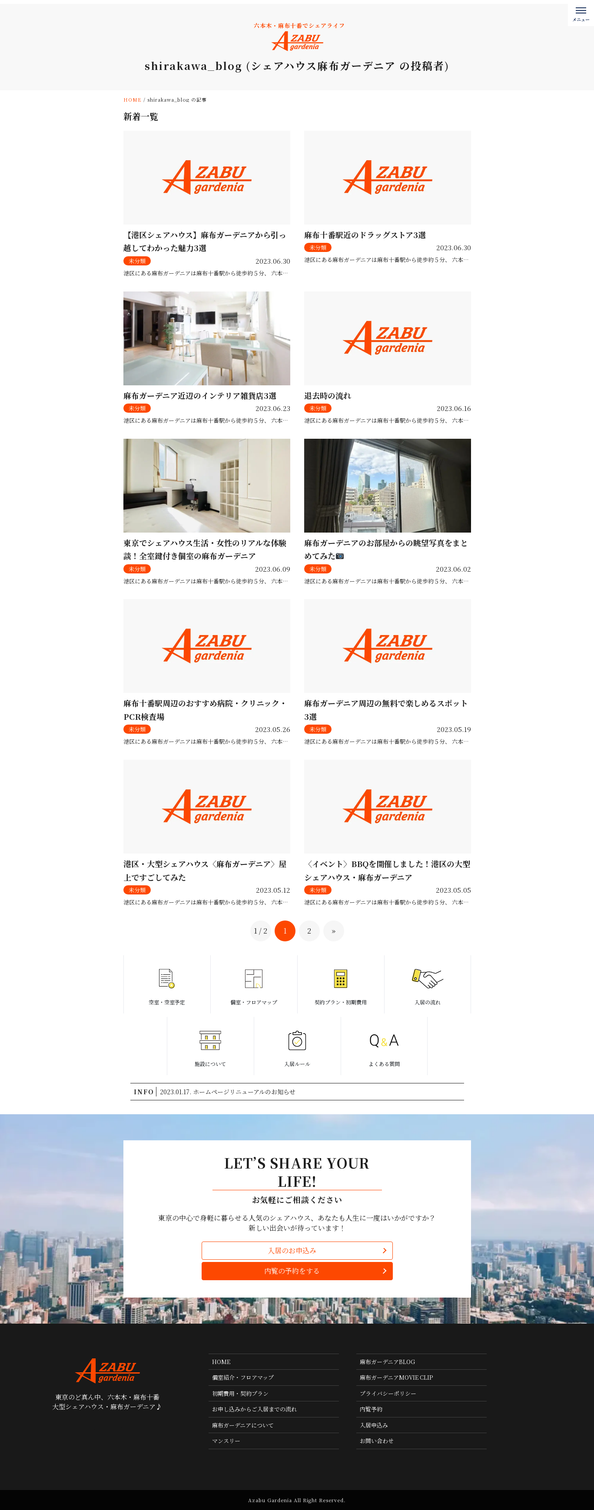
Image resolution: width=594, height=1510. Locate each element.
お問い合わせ (377, 1441)
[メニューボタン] (581, 13)
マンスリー (226, 1441)
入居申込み (374, 1425)
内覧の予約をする (292, 1271)
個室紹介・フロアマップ (243, 1377)
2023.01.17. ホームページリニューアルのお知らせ (227, 1091)
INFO (144, 1091)
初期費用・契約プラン (240, 1393)
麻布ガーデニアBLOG (387, 1362)
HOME (221, 1362)
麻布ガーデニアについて (243, 1425)
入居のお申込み (292, 1250)
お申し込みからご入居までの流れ (254, 1409)
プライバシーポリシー (388, 1393)
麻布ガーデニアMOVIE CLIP (396, 1377)
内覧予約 (371, 1409)
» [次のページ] (333, 931)
